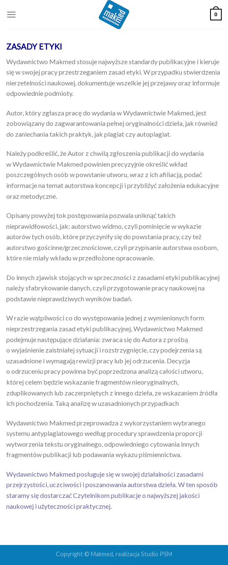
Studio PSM (156, 554)
